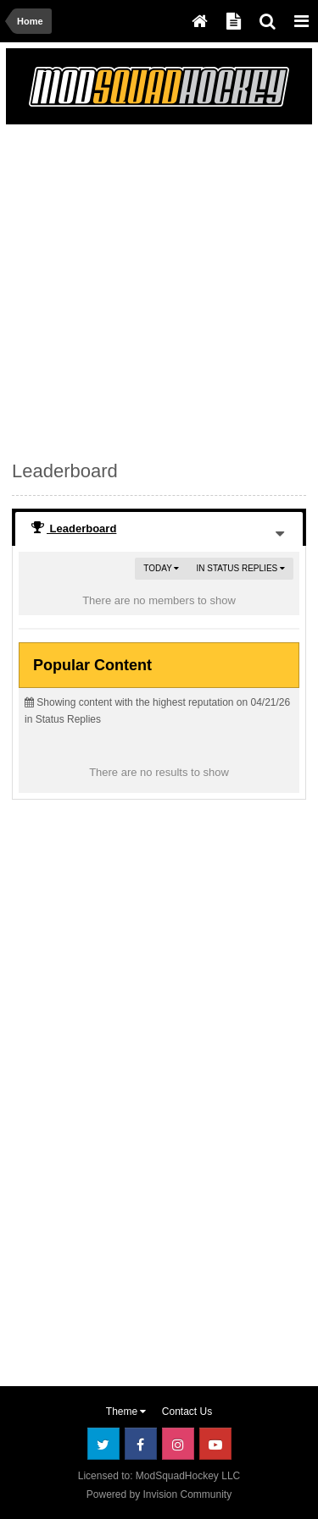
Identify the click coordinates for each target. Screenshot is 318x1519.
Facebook (141, 1444)
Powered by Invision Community (159, 1494)
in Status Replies (240, 568)
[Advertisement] (159, 289)
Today (161, 568)
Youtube (215, 1444)
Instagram (178, 1444)
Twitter (103, 1444)
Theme (126, 1411)
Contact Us (187, 1411)
